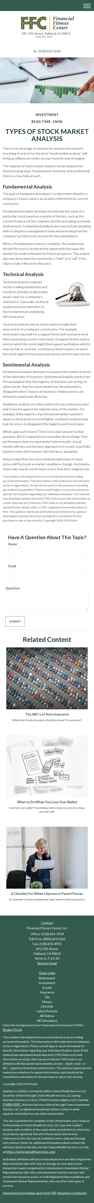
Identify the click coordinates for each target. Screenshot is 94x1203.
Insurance (47, 992)
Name (12, 544)
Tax (47, 997)
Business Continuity (72, 1193)
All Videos (47, 1016)
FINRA (8, 1104)
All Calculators (47, 1021)
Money (47, 1002)
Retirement (47, 978)
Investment (47, 983)
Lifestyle (47, 1006)
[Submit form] (15, 621)
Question (13, 588)
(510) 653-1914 (47, 51)
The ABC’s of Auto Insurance (47, 714)
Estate (47, 988)
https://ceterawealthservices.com (30, 1152)
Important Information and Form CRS (29, 1193)
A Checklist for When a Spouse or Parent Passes (47, 894)
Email (12, 566)
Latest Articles (47, 1011)
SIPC (17, 1104)
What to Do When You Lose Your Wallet (47, 802)
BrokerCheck (12, 1030)
